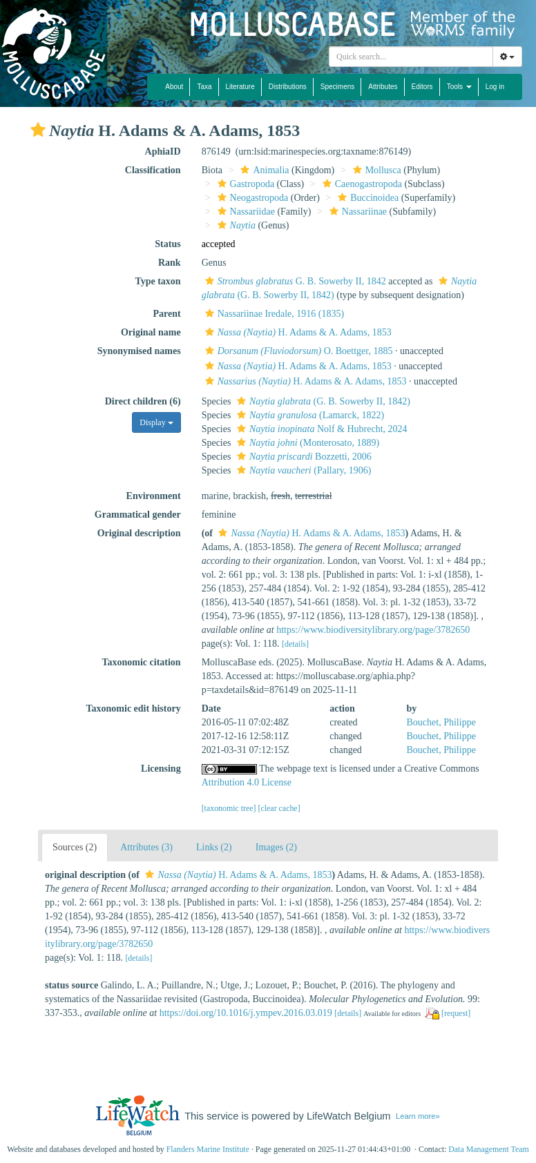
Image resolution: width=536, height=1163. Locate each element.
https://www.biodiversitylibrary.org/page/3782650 (373, 630)
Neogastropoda (251, 198)
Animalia (263, 170)
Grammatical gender (138, 514)
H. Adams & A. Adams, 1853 (297, 332)
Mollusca (375, 170)
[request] (455, 1013)
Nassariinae (356, 211)
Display (156, 422)
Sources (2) (74, 847)
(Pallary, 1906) (302, 470)
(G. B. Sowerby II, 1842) (321, 401)
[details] (295, 644)
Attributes (382, 86)
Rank (169, 262)
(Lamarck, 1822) (308, 415)
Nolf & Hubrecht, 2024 (320, 429)
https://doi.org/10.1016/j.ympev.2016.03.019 (246, 1013)
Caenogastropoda (360, 184)
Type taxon (157, 281)
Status (167, 244)
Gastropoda (244, 184)
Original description (139, 533)
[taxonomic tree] (229, 808)
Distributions (288, 86)
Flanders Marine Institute (207, 1149)
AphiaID (163, 151)
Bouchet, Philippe (441, 722)
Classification (153, 170)
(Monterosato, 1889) (306, 443)
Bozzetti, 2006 (302, 456)
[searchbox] (410, 56)
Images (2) (276, 847)
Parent (166, 314)
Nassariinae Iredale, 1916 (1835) (273, 314)
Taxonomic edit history (133, 708)
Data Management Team (488, 1149)
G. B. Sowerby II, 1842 (294, 281)
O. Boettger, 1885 (297, 351)
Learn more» (418, 1116)
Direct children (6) (143, 401)
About (174, 86)
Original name (151, 332)
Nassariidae (244, 211)
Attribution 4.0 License (246, 782)
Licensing (161, 768)
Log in (495, 86)
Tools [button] (459, 86)
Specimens (337, 86)
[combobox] (411, 56)
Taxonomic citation (141, 662)
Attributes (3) (146, 847)
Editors (422, 86)
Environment (153, 496)
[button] (38, 129)
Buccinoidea (366, 198)
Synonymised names (139, 351)
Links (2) (214, 847)
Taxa (204, 86)
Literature (240, 86)
